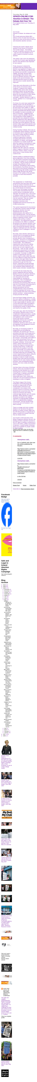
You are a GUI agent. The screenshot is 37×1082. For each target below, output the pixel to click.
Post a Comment (17, 482)
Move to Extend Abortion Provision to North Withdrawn (7, 692)
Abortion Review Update (8, 720)
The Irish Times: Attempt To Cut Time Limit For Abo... (7, 632)
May (5, 599)
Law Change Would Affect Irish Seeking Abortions (7, 710)
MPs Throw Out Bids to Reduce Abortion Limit (8, 647)
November (7, 591)
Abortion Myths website (5, 959)
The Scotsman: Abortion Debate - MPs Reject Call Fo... (8, 615)
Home (24, 485)
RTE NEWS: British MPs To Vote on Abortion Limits (7, 658)
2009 (4, 586)
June (5, 598)
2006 (4, 735)
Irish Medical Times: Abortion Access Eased (7, 621)
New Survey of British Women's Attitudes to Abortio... (7, 698)
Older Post (33, 485)
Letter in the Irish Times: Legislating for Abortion (8, 626)
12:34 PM (19, 458)
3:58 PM (19, 479)
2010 (4, 585)
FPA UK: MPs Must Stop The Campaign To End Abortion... (8, 665)
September (7, 593)
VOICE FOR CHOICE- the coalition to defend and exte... (8, 716)
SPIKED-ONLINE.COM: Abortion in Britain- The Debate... (8, 603)
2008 (4, 588)
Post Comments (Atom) (27, 489)
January (6, 732)
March (6, 729)
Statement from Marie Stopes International (8, 643)
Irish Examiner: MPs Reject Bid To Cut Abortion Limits (7, 638)
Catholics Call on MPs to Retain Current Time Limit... (8, 704)
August (6, 595)
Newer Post (16, 485)
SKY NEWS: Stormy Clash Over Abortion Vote (8, 652)
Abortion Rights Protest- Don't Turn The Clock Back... (8, 681)
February (6, 731)
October (6, 592)
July (5, 596)
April (5, 728)
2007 (4, 734)
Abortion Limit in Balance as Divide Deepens (7, 676)
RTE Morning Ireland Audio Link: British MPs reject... (8, 609)
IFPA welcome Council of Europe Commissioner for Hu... (8, 724)
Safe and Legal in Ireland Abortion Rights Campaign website (5, 955)
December (7, 589)
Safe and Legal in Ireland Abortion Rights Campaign (5, 501)
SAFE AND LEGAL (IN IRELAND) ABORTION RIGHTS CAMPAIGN (6, 992)
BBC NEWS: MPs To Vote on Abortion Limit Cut (7, 671)
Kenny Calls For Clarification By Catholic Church (7, 686)
